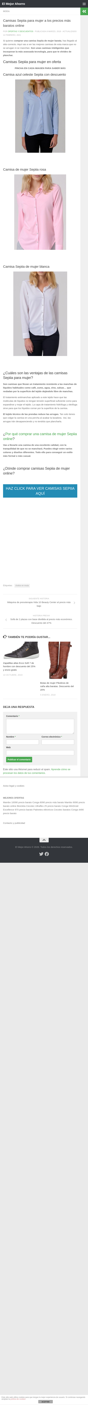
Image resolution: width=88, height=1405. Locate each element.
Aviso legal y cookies (13, 785)
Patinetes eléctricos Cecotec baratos (52, 809)
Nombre (11, 737)
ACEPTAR (45, 1402)
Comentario (12, 716)
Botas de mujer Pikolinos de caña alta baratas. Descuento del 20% (57, 686)
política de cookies (18, 1399)
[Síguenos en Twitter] (41, 854)
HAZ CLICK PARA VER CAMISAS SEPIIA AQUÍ (40, 490)
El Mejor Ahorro (13, 3)
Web (8, 747)
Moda (6, 11)
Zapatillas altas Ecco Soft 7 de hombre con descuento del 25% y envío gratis (19, 666)
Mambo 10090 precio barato (17, 802)
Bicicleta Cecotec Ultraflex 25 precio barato (39, 806)
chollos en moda (22, 586)
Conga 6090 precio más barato (48, 802)
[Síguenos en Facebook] (47, 854)
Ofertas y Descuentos (20, 31)
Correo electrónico (51, 737)
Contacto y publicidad (14, 823)
